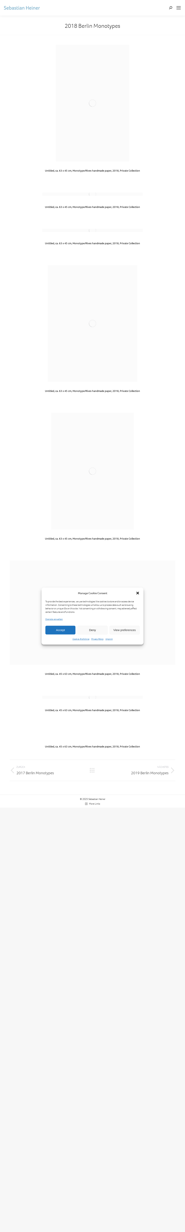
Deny (92, 630)
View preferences (124, 630)
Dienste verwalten (54, 619)
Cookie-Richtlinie (81, 638)
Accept (60, 630)
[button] (138, 593)
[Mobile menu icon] (178, 7)
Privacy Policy (97, 638)
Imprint (109, 638)
